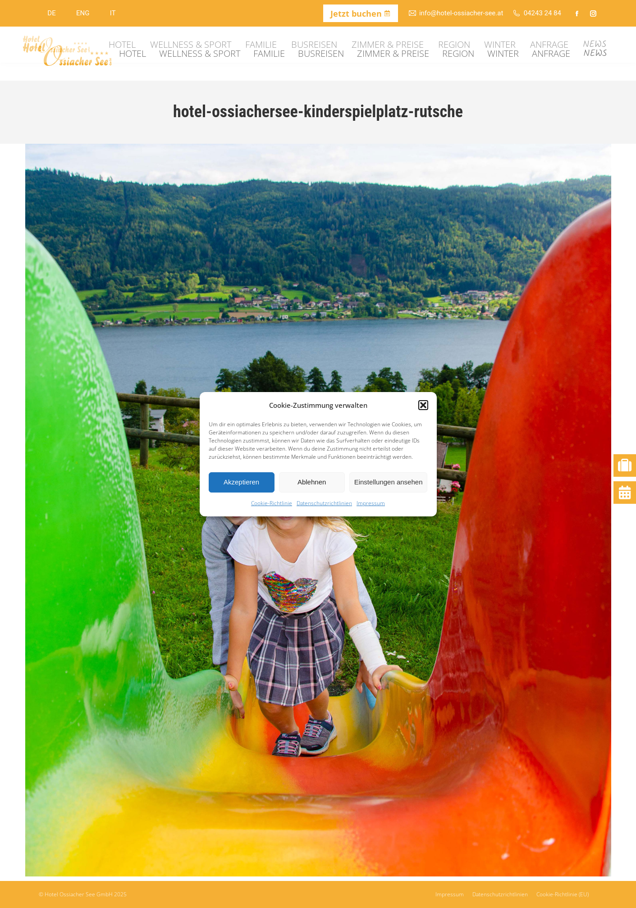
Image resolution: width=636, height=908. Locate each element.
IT (113, 13)
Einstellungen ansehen (388, 482)
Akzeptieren (241, 482)
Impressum (371, 503)
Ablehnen (311, 482)
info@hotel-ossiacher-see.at (455, 13)
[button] (423, 405)
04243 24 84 (536, 13)
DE (51, 13)
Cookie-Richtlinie (271, 503)
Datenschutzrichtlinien (324, 503)
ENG (82, 13)
